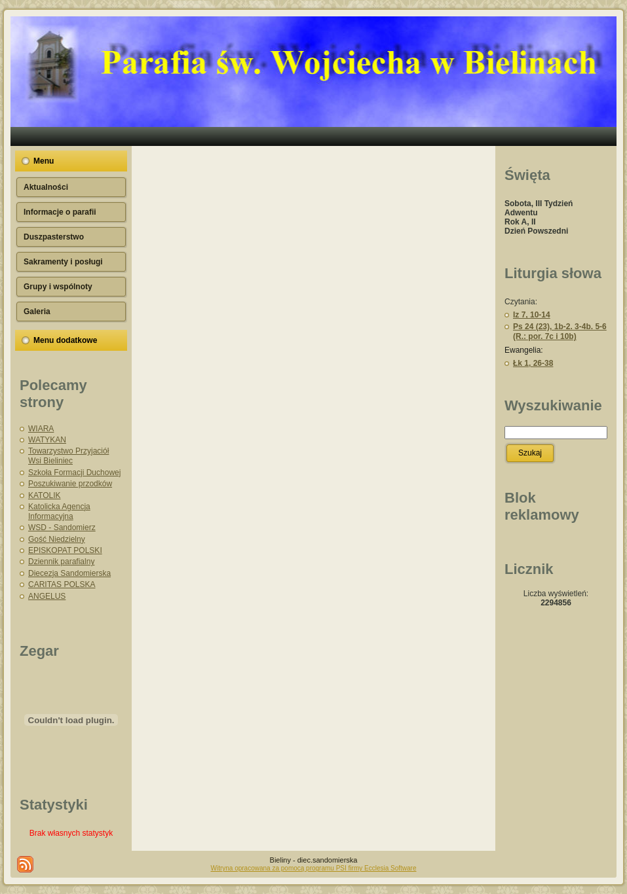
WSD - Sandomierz (62, 527)
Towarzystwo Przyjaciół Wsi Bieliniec (68, 455)
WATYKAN (47, 439)
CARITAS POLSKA (61, 584)
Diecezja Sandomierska (69, 573)
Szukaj (530, 452)
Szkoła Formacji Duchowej (74, 472)
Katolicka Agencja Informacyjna (59, 511)
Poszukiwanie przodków (70, 483)
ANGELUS (47, 596)
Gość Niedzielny (56, 539)
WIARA (41, 428)
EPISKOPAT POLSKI (65, 550)
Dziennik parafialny (61, 561)
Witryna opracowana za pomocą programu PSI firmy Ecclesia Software (313, 868)
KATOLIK (44, 495)
